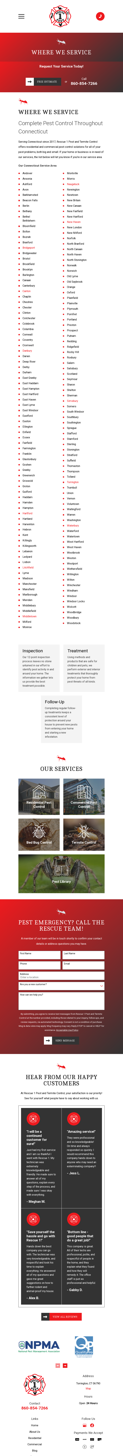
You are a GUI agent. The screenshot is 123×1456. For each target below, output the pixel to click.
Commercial (35, 1444)
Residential (34, 1438)
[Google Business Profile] (85, 1426)
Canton (27, 291)
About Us (34, 1432)
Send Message (65, 1040)
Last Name (69, 953)
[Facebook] (92, 1426)
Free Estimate (47, 81)
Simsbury (72, 401)
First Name (25, 953)
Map (88, 1389)
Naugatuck (73, 184)
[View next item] (65, 1366)
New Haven (74, 222)
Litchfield (28, 567)
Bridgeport (29, 247)
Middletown (29, 616)
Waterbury (73, 525)
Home (34, 1425)
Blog (34, 1451)
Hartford (27, 513)
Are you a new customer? (33, 984)
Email (67, 963)
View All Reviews (65, 1317)
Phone (23, 963)
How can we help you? (31, 994)
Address (24, 974)
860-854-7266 (84, 83)
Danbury (27, 350)
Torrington (73, 482)
